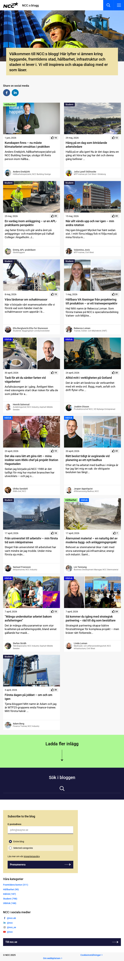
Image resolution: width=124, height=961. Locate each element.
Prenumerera (18, 864)
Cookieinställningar (90, 955)
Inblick (7, 417)
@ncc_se (11, 927)
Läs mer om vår (24, 856)
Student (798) (10, 898)
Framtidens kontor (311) (15, 884)
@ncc (10, 922)
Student (69, 104)
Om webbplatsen (51, 958)
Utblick (8, 339)
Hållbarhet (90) (11, 889)
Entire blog (18, 841)
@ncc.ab (11, 918)
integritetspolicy (32, 856)
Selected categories (23, 848)
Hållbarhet (9, 104)
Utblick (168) (9, 903)
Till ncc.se (11, 942)
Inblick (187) (9, 894)
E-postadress (14, 824)
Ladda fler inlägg (62, 743)
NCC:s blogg (30, 5)
